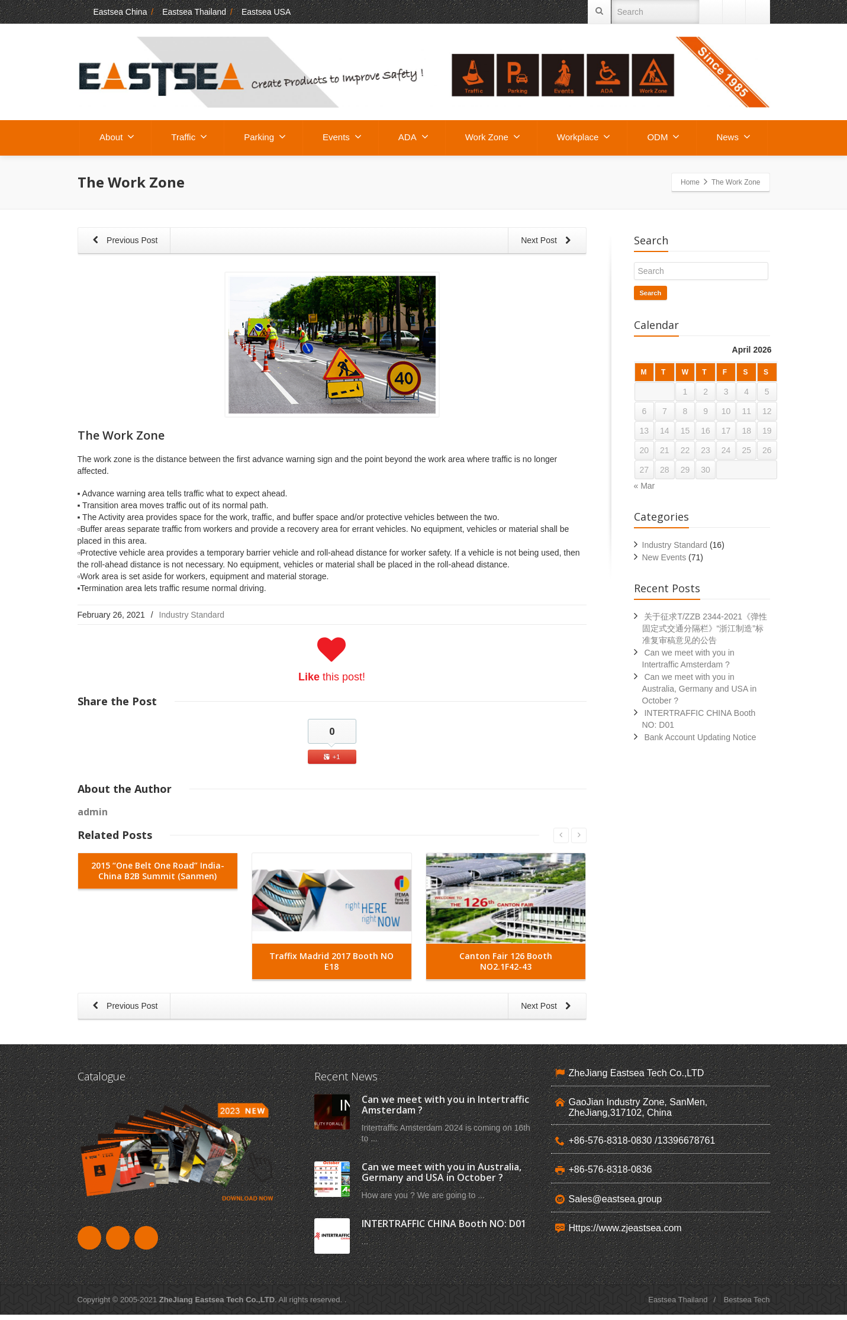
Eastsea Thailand (194, 12)
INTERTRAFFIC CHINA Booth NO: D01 (444, 1228)
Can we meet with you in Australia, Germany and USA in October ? (699, 688)
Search (651, 292)
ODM (663, 136)
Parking (265, 136)
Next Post (547, 241)
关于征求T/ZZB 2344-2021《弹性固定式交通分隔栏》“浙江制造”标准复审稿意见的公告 (705, 628)
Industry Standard (192, 614)
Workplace (584, 136)
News (733, 136)
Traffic (189, 136)
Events (342, 136)
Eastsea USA (266, 12)
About (116, 136)
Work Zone (492, 136)
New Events (664, 557)
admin (93, 811)
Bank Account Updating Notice (700, 737)
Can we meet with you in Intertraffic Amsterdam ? (445, 1110)
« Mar (644, 485)
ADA (413, 136)
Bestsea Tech (747, 1304)
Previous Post (123, 241)
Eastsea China (112, 12)
